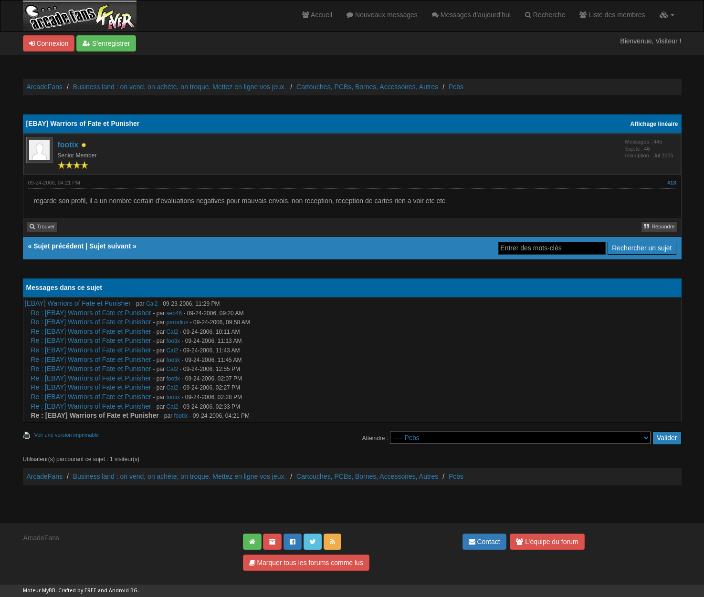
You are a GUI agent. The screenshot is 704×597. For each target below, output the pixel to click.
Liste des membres (612, 15)
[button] (667, 14)
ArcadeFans (45, 87)
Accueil (317, 15)
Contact (484, 542)
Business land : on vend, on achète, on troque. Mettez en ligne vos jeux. (179, 87)
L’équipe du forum (547, 542)
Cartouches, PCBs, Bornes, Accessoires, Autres (367, 87)
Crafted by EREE (77, 590)
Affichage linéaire (654, 124)
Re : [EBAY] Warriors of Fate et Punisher (91, 313)
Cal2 (152, 303)
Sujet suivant (110, 246)
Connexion (49, 43)
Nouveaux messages (382, 15)
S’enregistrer (106, 43)
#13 (671, 182)
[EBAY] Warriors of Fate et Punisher (78, 303)
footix (68, 145)
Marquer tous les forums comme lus (306, 562)
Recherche (545, 15)
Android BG (123, 590)
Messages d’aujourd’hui (471, 15)
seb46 (174, 313)
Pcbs (456, 87)
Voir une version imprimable (66, 435)
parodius (177, 322)
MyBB (48, 590)
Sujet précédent (58, 246)
